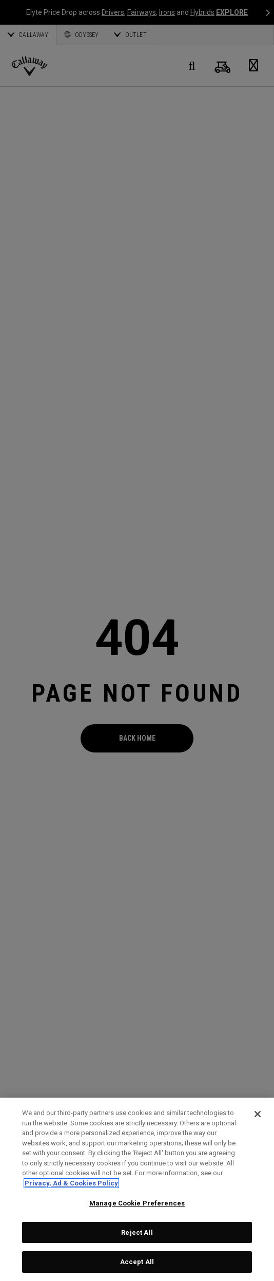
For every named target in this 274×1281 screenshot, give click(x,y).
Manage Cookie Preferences (137, 1203)
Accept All (137, 1262)
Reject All (136, 1232)
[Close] (257, 1114)
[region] (137, 1189)
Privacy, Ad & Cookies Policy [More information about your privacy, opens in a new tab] (71, 1183)
